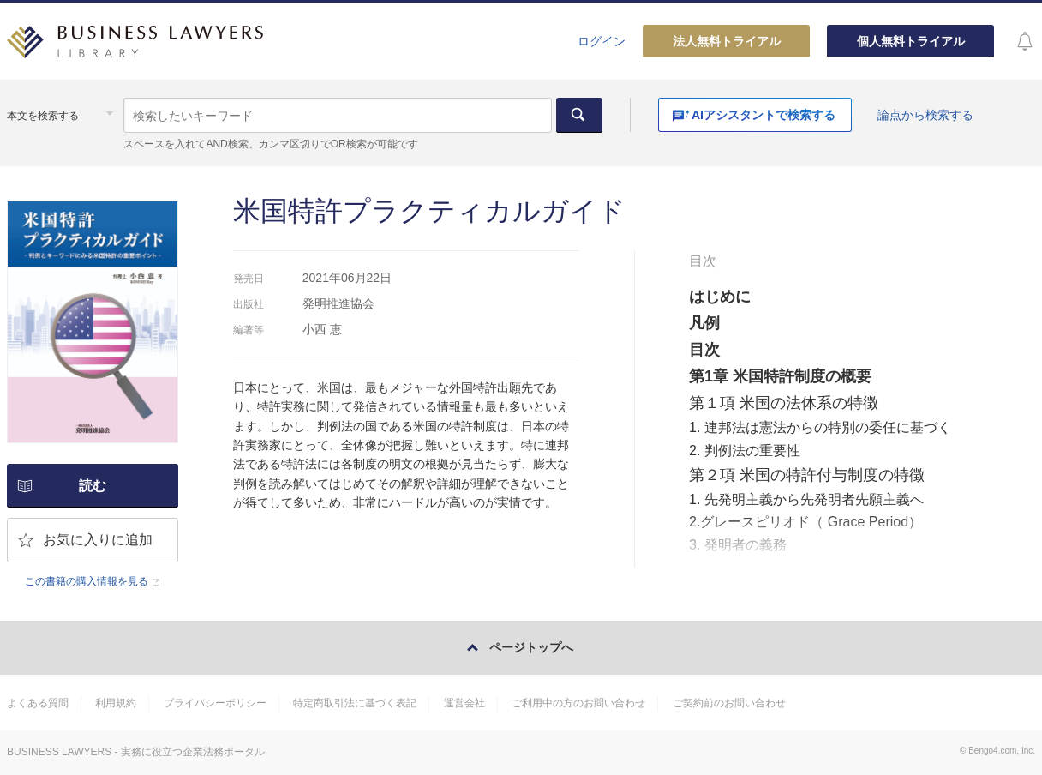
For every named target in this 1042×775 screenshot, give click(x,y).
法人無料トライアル (727, 41)
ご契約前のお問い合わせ (729, 703)
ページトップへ (531, 647)
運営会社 (464, 703)
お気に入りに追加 (98, 539)
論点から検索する (925, 115)
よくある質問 (38, 703)
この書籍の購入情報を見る (86, 581)
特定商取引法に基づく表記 (354, 703)
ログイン (602, 41)
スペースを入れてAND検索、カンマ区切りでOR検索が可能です (270, 144)
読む (92, 485)
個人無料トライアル (911, 41)
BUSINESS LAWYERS (59, 752)
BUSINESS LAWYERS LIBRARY (135, 47)
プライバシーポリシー (215, 703)
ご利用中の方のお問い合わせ (578, 703)
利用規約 (115, 703)
